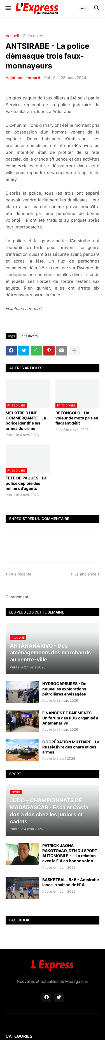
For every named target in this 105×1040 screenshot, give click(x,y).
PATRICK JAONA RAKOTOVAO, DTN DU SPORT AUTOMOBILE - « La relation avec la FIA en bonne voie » (69, 853)
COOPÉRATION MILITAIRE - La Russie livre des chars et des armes (70, 746)
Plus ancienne (83, 574)
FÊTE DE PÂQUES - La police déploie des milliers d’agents (26, 482)
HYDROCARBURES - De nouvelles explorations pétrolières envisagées (64, 688)
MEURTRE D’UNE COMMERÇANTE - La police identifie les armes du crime (26, 420)
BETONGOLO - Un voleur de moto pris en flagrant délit (76, 417)
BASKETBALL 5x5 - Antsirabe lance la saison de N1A (70, 882)
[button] (7, 8)
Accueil (12, 36)
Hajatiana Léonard (23, 77)
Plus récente (20, 574)
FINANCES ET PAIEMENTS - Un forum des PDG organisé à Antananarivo (70, 717)
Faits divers (33, 36)
